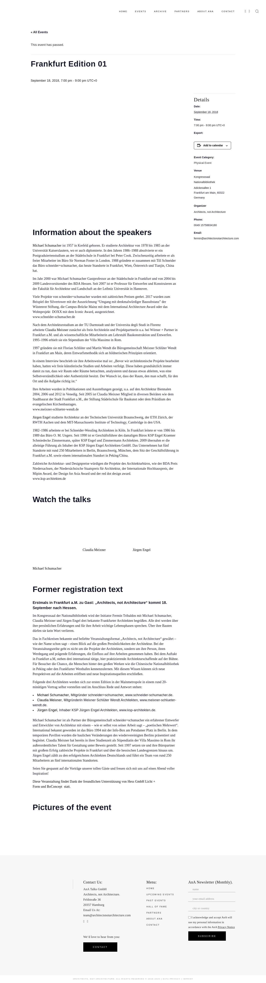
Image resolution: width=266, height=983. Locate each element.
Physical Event (202, 162)
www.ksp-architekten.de (137, 710)
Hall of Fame (156, 906)
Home (150, 888)
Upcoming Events (160, 894)
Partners (154, 913)
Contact (153, 925)
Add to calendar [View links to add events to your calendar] (213, 145)
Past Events (156, 900)
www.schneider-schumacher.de (54, 317)
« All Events (39, 32)
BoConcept (54, 786)
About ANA (154, 919)
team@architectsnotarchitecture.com (107, 915)
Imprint (188, 979)
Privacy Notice (226, 927)
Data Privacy (171, 979)
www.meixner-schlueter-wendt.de (56, 409)
